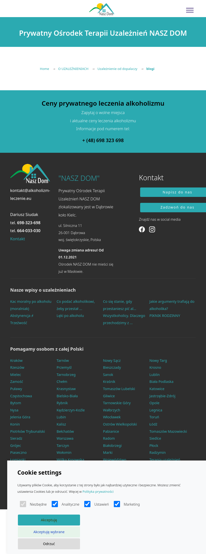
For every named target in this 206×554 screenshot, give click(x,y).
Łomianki (17, 459)
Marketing (127, 504)
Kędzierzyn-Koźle (71, 410)
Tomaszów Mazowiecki (168, 431)
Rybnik (62, 402)
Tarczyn (63, 445)
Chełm (62, 381)
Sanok (108, 374)
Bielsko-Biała (67, 396)
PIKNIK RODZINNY (164, 315)
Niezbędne (33, 504)
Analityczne (65, 504)
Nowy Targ (158, 360)
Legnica (155, 410)
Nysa (14, 410)
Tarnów (63, 360)
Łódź (153, 424)
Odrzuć (49, 543)
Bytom (15, 402)
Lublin (154, 374)
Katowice (156, 388)
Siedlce (155, 438)
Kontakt (17, 239)
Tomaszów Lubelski (119, 388)
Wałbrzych (111, 410)
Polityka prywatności (98, 491)
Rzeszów (17, 367)
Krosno (155, 367)
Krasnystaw (66, 388)
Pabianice (111, 431)
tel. (25, 222)
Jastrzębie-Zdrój (162, 396)
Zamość (16, 381)
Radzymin (157, 452)
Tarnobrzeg (66, 374)
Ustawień (96, 504)
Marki (108, 452)
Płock (153, 445)
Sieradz (16, 438)
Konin (15, 424)
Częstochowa (21, 396)
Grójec (15, 445)
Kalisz (61, 424)
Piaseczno (18, 452)
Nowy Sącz (112, 360)
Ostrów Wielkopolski (120, 424)
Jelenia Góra (20, 417)
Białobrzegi (112, 445)
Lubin (61, 417)
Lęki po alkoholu (70, 315)
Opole (154, 402)
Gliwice (109, 396)
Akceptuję (49, 520)
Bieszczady (112, 367)
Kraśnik (109, 381)
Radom (109, 438)
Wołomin (64, 452)
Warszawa (65, 438)
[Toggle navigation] (190, 10)
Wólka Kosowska (70, 459)
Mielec (15, 374)
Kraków (16, 360)
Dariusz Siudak (24, 214)
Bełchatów (65, 431)
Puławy (16, 388)
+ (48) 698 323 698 (103, 140)
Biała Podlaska (161, 381)
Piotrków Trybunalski (27, 431)
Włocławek (112, 417)
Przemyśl (64, 367)
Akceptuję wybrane (48, 531)
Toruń (154, 417)
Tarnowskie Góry (117, 402)
